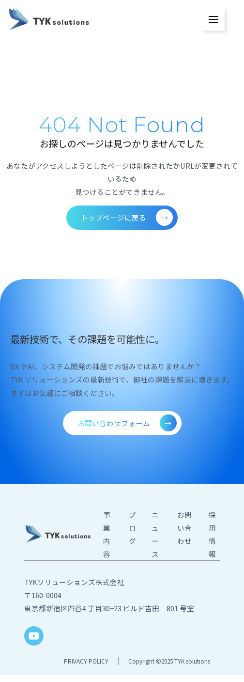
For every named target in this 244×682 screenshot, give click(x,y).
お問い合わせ (184, 527)
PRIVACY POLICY (86, 661)
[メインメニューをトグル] (213, 19)
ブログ (132, 527)
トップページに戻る (127, 217)
